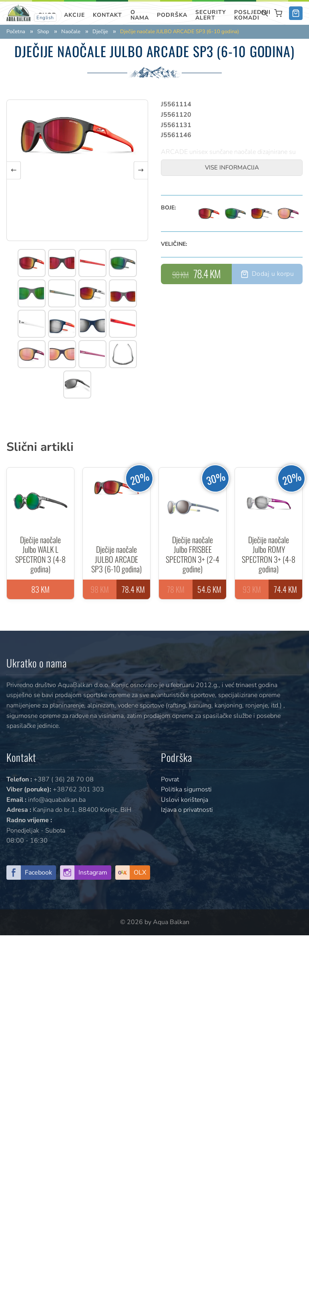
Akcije (74, 15)
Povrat (170, 779)
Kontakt (107, 15)
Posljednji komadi (252, 15)
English (45, 17)
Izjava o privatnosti (187, 809)
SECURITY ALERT (210, 15)
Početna (15, 32)
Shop (43, 32)
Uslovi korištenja (184, 799)
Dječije (100, 32)
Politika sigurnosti (186, 789)
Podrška (172, 15)
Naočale (70, 32)
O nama (139, 15)
